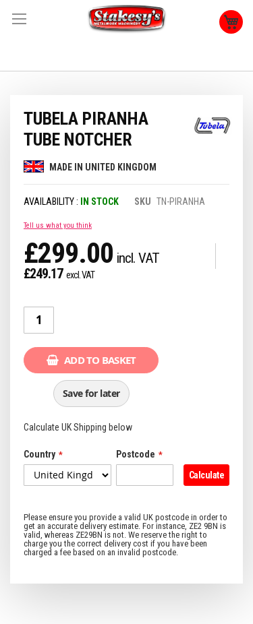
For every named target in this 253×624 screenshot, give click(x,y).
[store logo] (126, 19)
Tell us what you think (58, 225)
